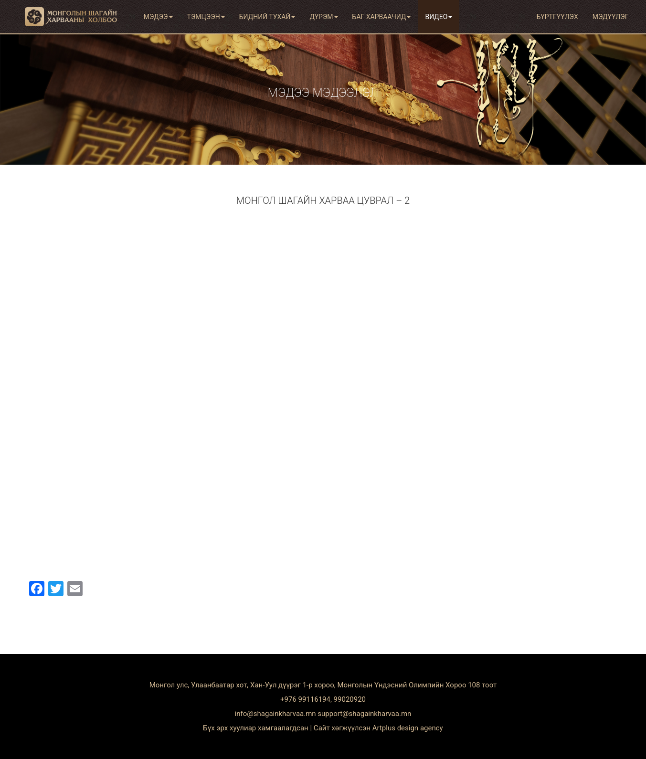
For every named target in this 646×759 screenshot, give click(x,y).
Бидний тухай (267, 17)
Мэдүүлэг (611, 17)
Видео (438, 17)
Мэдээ (158, 17)
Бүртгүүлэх (557, 17)
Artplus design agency (407, 728)
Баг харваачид (381, 17)
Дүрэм (323, 17)
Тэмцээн (206, 17)
